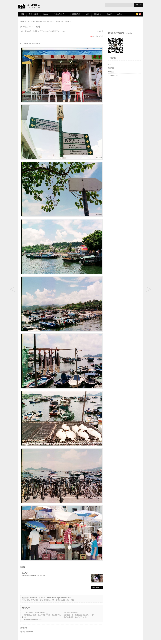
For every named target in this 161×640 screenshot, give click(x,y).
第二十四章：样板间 (71, 612)
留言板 (109, 14)
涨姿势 (46, 14)
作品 (28, 600)
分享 (32, 600)
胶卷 (41, 600)
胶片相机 (66, 600)
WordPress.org (113, 75)
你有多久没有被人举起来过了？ (34, 619)
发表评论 (100, 31)
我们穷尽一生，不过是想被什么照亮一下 (78, 615)
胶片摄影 (59, 600)
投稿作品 (51, 21)
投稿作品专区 (59, 14)
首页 (22, 14)
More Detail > (97, 587)
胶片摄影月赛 (75, 14)
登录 (23, 632)
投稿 (36, 600)
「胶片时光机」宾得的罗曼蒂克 (34, 612)
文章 (111, 68)
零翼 (35, 31)
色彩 (72, 600)
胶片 (53, 600)
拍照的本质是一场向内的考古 (74, 617)
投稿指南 (97, 14)
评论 (111, 72)
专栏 (87, 14)
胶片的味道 (33, 14)
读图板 (119, 14)
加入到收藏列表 (98, 36)
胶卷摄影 (47, 600)
